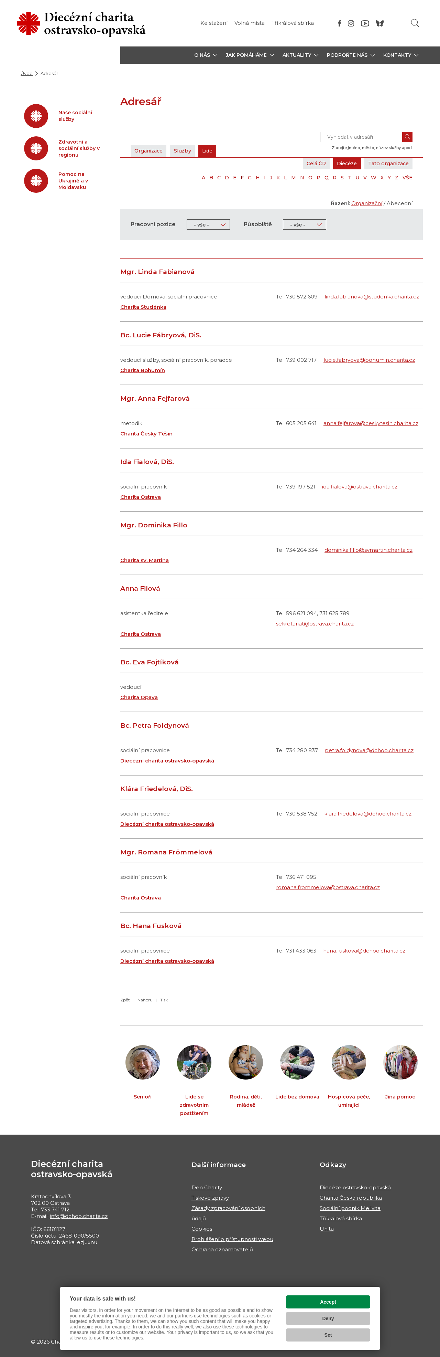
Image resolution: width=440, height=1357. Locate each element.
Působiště (258, 224)
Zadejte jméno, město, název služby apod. (372, 147)
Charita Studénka (143, 307)
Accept (328, 1302)
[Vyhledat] (415, 23)
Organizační (366, 203)
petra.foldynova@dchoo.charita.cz (369, 750)
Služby (186, 150)
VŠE (407, 178)
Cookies (201, 1228)
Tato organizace (386, 163)
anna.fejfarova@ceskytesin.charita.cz (370, 423)
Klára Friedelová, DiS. (156, 789)
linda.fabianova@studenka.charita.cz (371, 296)
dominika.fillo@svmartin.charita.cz (368, 550)
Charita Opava (139, 697)
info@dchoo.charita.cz (79, 1216)
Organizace (150, 150)
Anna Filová (140, 588)
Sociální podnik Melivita (350, 1208)
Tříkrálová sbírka (293, 23)
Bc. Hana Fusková (151, 926)
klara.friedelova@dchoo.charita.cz (367, 813)
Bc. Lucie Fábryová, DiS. (160, 335)
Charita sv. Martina (144, 560)
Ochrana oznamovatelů (222, 1249)
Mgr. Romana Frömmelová (166, 852)
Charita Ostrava (140, 497)
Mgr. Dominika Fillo (153, 525)
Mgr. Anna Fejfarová (155, 398)
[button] (206, 55)
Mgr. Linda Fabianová (157, 272)
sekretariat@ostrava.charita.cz (315, 623)
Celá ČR (308, 163)
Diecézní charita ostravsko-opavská (167, 760)
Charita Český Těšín (146, 433)
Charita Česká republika (351, 1198)
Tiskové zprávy (210, 1198)
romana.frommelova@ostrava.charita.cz (328, 887)
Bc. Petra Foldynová (154, 725)
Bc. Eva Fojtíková (149, 662)
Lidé (212, 150)
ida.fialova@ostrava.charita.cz (359, 486)
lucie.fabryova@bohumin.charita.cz (369, 360)
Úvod (27, 73)
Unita (327, 1228)
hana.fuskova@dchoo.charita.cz (364, 950)
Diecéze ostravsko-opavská (355, 1187)
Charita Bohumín (142, 370)
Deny (328, 1318)
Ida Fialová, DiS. (147, 462)
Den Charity (206, 1187)
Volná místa (249, 23)
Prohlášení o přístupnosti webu (232, 1239)
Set (328, 1335)
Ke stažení (214, 23)
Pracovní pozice (153, 224)
